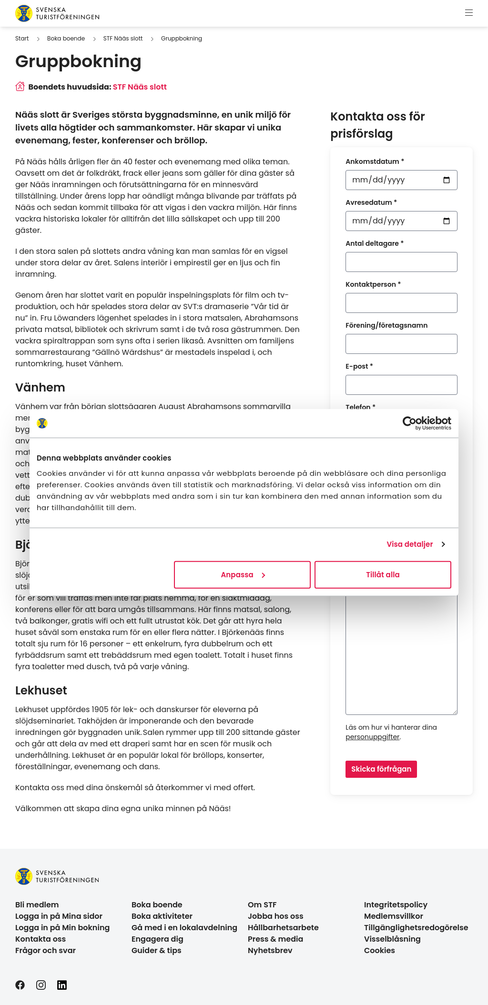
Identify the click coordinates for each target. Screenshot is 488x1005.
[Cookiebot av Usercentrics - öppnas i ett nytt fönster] (409, 423)
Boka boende (66, 38)
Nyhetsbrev (270, 950)
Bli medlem (37, 904)
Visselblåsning (392, 939)
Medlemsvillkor (393, 916)
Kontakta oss (40, 939)
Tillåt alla (383, 574)
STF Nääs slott (123, 38)
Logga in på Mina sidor (58, 916)
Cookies (379, 950)
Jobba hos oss (276, 916)
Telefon (361, 407)
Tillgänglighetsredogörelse (416, 927)
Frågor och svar (45, 950)
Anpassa (243, 574)
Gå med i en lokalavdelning (184, 927)
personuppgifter (372, 737)
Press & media (275, 939)
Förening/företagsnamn (386, 325)
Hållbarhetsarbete (283, 927)
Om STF (262, 904)
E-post (359, 366)
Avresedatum (371, 202)
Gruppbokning (181, 38)
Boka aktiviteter (162, 916)
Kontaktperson (373, 284)
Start (22, 38)
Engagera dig (157, 939)
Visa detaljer (409, 544)
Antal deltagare (375, 243)
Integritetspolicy (395, 904)
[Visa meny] (469, 13)
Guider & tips (157, 950)
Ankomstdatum (375, 161)
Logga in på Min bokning (62, 927)
